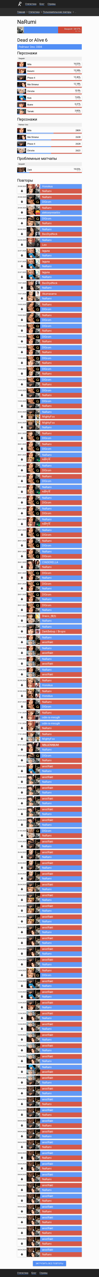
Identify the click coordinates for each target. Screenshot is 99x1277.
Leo (44, 244)
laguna (46, 250)
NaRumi (47, 191)
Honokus (47, 186)
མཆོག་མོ (46, 459)
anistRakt (47, 642)
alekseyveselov (51, 212)
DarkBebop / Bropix (54, 631)
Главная (21, 12)
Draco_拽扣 (49, 616)
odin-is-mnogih (51, 717)
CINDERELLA (50, 562)
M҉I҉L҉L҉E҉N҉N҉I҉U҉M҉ (50, 745)
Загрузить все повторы (49, 1263)
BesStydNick (49, 234)
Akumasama (49, 293)
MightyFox (48, 416)
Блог (42, 4)
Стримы (52, 4)
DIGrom (46, 201)
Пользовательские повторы (57, 12)
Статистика (30, 4)
